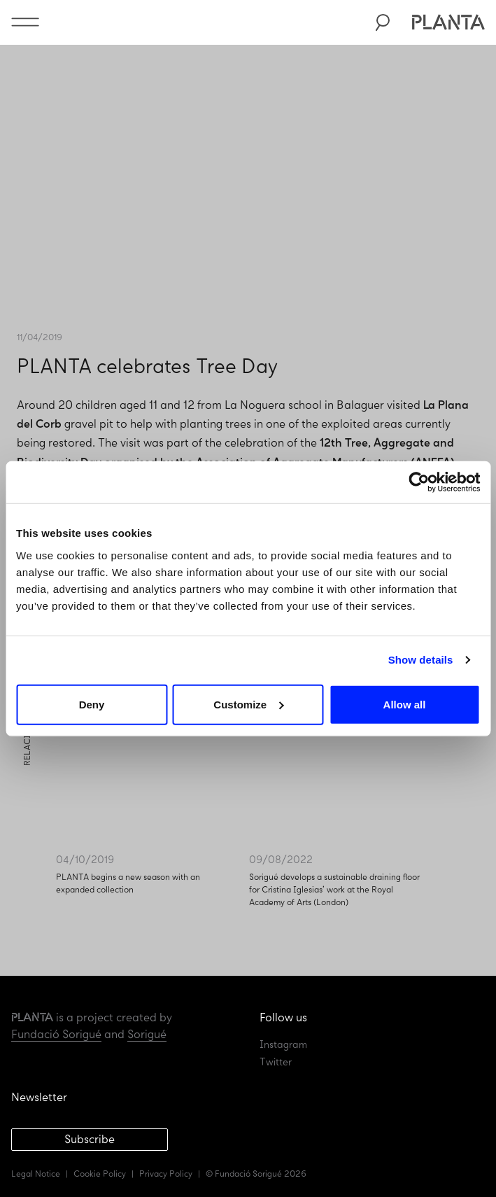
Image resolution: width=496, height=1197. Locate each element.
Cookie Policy (99, 1174)
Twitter (276, 1062)
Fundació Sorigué (56, 1034)
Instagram (283, 1045)
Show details (420, 660)
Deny (92, 704)
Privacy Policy (165, 1174)
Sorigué (146, 1034)
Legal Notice (35, 1174)
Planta (448, 22)
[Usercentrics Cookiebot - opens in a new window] (418, 482)
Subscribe (89, 1139)
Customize (248, 704)
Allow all (404, 704)
